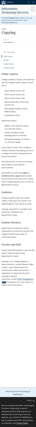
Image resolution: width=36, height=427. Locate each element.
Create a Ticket (24, 18)
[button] (28, 2)
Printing (4, 29)
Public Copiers (8, 56)
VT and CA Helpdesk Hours (10, 18)
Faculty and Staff (9, 68)
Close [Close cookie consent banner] (30, 401)
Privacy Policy (22, 423)
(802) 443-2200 (6, 20)
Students (6, 60)
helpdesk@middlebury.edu (10, 22)
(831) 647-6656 (16, 20)
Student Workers (9, 64)
